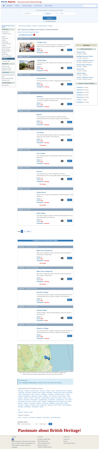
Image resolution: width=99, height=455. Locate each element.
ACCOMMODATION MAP (26, 35)
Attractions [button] (9, 5)
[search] (89, 6)
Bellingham (50, 392)
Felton (68, 396)
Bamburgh (21, 392)
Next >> (29, 231)
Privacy (65, 441)
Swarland (27, 405)
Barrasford (28, 392)
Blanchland (69, 392)
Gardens (4, 45)
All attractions (5, 32)
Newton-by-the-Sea (66, 401)
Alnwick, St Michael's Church (85, 60)
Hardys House (41, 192)
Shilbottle (52, 403)
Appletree (40, 96)
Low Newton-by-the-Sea (24, 401)
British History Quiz (43, 441)
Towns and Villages (7, 56)
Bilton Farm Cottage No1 (44, 250)
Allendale (27, 390)
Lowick (34, 401)
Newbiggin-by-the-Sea (53, 401)
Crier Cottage (41, 153)
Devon (20, 417)
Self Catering (5, 85)
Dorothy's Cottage (42, 292)
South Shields (59, 403)
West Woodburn (67, 405)
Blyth (20, 394)
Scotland (26, 412)
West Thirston (58, 405)
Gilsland (26, 398)
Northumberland (42, 26)
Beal (39, 392)
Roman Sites (5, 54)
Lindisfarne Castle (6, 68)
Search (49, 18)
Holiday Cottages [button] (27, 5)
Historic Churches (6, 47)
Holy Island (27, 399)
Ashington (69, 390)
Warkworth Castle (6, 70)
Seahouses (45, 403)
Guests (48, 13)
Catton (32, 394)
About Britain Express (69, 443)
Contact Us (66, 439)
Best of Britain (48, 5)
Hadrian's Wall (6, 61)
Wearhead (50, 405)
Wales (31, 412)
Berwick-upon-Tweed (59, 392)
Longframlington (42, 399)
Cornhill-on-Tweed (60, 394)
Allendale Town (35, 390)
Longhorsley (51, 399)
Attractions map (6, 33)
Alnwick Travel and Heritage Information (28, 32)
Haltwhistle (37, 398)
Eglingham (34, 396)
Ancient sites (5, 38)
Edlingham (27, 396)
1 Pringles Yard (41, 42)
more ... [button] (69, 49)
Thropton (33, 405)
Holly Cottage (41, 213)
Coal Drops (40, 132)
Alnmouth (42, 390)
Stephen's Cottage (42, 328)
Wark (38, 405)
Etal (50, 396)
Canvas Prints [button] (38, 5)
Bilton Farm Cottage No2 (44, 271)
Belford (44, 392)
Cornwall (25, 417)
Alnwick (45, 382)
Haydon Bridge (45, 398)
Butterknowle (26, 394)
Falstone (54, 396)
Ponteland (32, 403)
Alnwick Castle (5, 66)
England (34, 26)
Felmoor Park (62, 396)
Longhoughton (60, 399)
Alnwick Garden (81, 73)
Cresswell (20, 396)
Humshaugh (34, 399)
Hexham (65, 398)
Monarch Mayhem (42, 445)
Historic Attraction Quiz (44, 443)
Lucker (39, 401)
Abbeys (4, 36)
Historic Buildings (6, 50)
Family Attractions (6, 43)
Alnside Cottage (42, 310)
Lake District (32, 417)
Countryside (5, 42)
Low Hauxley (68, 399)
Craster (68, 394)
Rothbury (38, 403)
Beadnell (34, 392)
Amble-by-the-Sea (61, 390)
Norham (20, 403)
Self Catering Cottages (25, 26)
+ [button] (19, 346)
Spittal (66, 403)
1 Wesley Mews (41, 60)
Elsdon (40, 396)
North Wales (46, 417)
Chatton (37, 394)
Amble (53, 390)
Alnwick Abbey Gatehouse (84, 64)
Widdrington (27, 406)
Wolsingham (35, 406)
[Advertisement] (8, 109)
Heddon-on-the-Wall (56, 398)
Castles (4, 40)
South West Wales (56, 417)
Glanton (31, 398)
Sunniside (20, 405)
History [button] (17, 5)
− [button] (19, 348)
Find (19, 424)
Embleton (45, 396)
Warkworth (43, 405)
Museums (4, 52)
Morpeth (44, 401)
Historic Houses (6, 49)
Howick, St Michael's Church (85, 77)
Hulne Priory (80, 69)
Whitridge (20, 406)
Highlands (39, 417)
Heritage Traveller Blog (44, 439)
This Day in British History (45, 447)
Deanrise (39, 171)
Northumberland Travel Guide (8, 26)
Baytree (39, 114)
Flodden (20, 398)
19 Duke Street (41, 78)
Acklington (21, 390)
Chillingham (44, 394)
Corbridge (51, 394)
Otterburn (26, 403)
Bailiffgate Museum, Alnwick (85, 56)
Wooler (42, 406)
